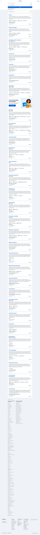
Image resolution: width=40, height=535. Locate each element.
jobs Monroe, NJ (18, 421)
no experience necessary (11, 482)
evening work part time (10, 475)
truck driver (9, 413)
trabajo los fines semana (11, 501)
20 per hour (9, 439)
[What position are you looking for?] (20, 3)
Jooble (37, 533)
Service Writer (12, 202)
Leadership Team (13, 523)
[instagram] (33, 519)
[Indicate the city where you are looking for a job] (20, 5)
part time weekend (10, 436)
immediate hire (9, 405)
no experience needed (10, 478)
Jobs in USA (13, 529)
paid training (9, 453)
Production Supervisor (13, 253)
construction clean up (10, 512)
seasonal (9, 411)
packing (9, 473)
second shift (9, 514)
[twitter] (35, 519)
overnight (9, 425)
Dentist (10, 15)
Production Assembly (13, 216)
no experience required (10, 445)
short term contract (10, 497)
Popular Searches (26, 520)
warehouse (9, 408)
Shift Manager (12, 188)
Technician (11, 64)
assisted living (9, 427)
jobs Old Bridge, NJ (18, 413)
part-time (9, 404)
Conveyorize (11, 53)
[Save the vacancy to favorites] (31, 15)
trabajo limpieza (10, 449)
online (8, 409)
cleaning (9, 412)
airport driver (9, 459)
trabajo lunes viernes (10, 472)
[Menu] (1, 1)
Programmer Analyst (13, 362)
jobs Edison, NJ (18, 404)
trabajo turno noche (10, 437)
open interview (9, 438)
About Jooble (13, 520)
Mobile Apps (25, 526)
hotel (8, 452)
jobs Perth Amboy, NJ (18, 409)
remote (9, 423)
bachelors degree (10, 499)
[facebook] (31, 519)
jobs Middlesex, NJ (18, 420)
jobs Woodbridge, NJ (18, 407)
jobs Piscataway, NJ (18, 406)
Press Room (13, 525)
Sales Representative (13, 299)
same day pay (9, 420)
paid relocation (9, 477)
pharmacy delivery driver (11, 446)
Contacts (12, 524)
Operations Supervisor (13, 175)
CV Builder (25, 527)
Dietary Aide (11, 323)
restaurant (9, 487)
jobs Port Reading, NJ (18, 410)
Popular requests (10, 399)
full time (9, 424)
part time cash (9, 513)
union (8, 451)
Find (20, 7)
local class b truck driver (11, 502)
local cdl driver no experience (11, 450)
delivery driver (9, 498)
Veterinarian (11, 85)
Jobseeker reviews (26, 524)
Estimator (11, 109)
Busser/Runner (12, 336)
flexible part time (10, 504)
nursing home (9, 428)
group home (9, 456)
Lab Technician (12, 375)
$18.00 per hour (10, 442)
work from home (10, 406)
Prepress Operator (13, 161)
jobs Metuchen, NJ (18, 422)
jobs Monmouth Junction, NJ (19, 423)
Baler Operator (12, 147)
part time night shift (10, 421)
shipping (9, 496)
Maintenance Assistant (14, 229)
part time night (9, 503)
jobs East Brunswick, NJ (19, 408)
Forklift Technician (13, 313)
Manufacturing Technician (14, 265)
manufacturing (9, 457)
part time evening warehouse (11, 500)
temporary (9, 458)
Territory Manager (12, 350)
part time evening (10, 435)
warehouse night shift (10, 486)
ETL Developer (12, 388)
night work (9, 476)
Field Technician (12, 123)
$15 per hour (9, 461)
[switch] (31, 11)
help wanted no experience (11, 485)
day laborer (9, 468)
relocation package (10, 460)
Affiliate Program (20, 523)
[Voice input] (31, 3)
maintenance (9, 474)
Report (29, 24)
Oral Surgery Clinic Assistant (15, 40)
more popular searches (10, 515)
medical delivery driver (10, 422)
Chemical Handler (12, 137)
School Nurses (12, 288)
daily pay (9, 426)
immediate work (10, 479)
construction (9, 410)
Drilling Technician (13, 242)
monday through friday (10, 489)
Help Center (13, 528)
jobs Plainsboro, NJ (18, 412)
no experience (9, 407)
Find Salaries (25, 525)
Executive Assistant (13, 278)
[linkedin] (37, 519)
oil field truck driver (10, 488)
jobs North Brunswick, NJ (19, 411)
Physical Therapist (13, 27)
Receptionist (11, 75)
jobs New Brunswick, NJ (19, 405)
